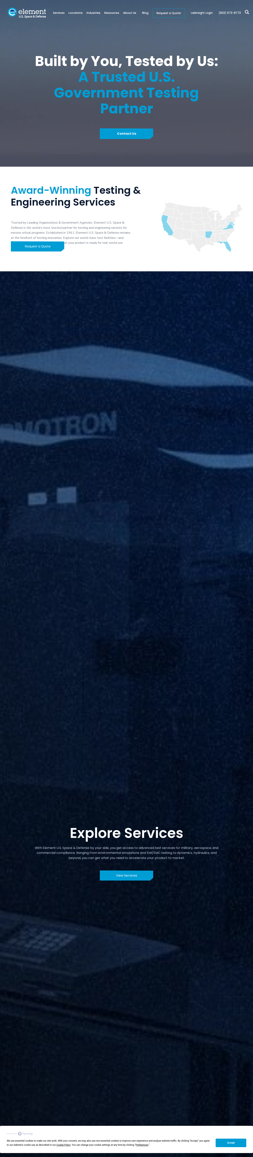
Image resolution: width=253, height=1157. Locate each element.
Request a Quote (169, 13)
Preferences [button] (142, 1145)
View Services (126, 875)
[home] (27, 13)
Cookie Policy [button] (63, 1145)
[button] (74, 13)
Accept (231, 1142)
